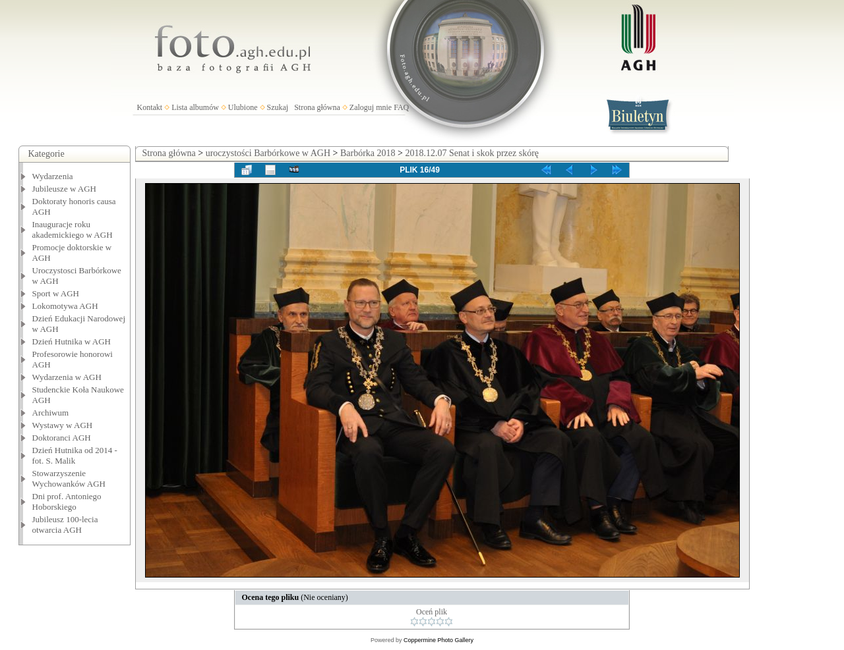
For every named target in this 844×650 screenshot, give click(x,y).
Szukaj (278, 107)
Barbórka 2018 (368, 153)
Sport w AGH (56, 293)
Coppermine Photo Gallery (438, 640)
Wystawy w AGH (62, 425)
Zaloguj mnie (370, 107)
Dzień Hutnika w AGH (71, 341)
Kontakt (150, 107)
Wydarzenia (52, 176)
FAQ (401, 107)
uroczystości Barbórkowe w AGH (268, 153)
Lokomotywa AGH (65, 306)
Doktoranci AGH (61, 438)
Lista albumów (195, 107)
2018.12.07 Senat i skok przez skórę (472, 153)
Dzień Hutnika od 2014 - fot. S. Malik (74, 455)
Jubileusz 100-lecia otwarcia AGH (65, 524)
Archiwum (50, 413)
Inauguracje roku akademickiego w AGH (72, 229)
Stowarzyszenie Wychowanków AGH (69, 478)
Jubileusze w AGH (64, 189)
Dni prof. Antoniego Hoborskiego (67, 501)
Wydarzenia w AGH (67, 377)
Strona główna (317, 107)
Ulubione (243, 107)
